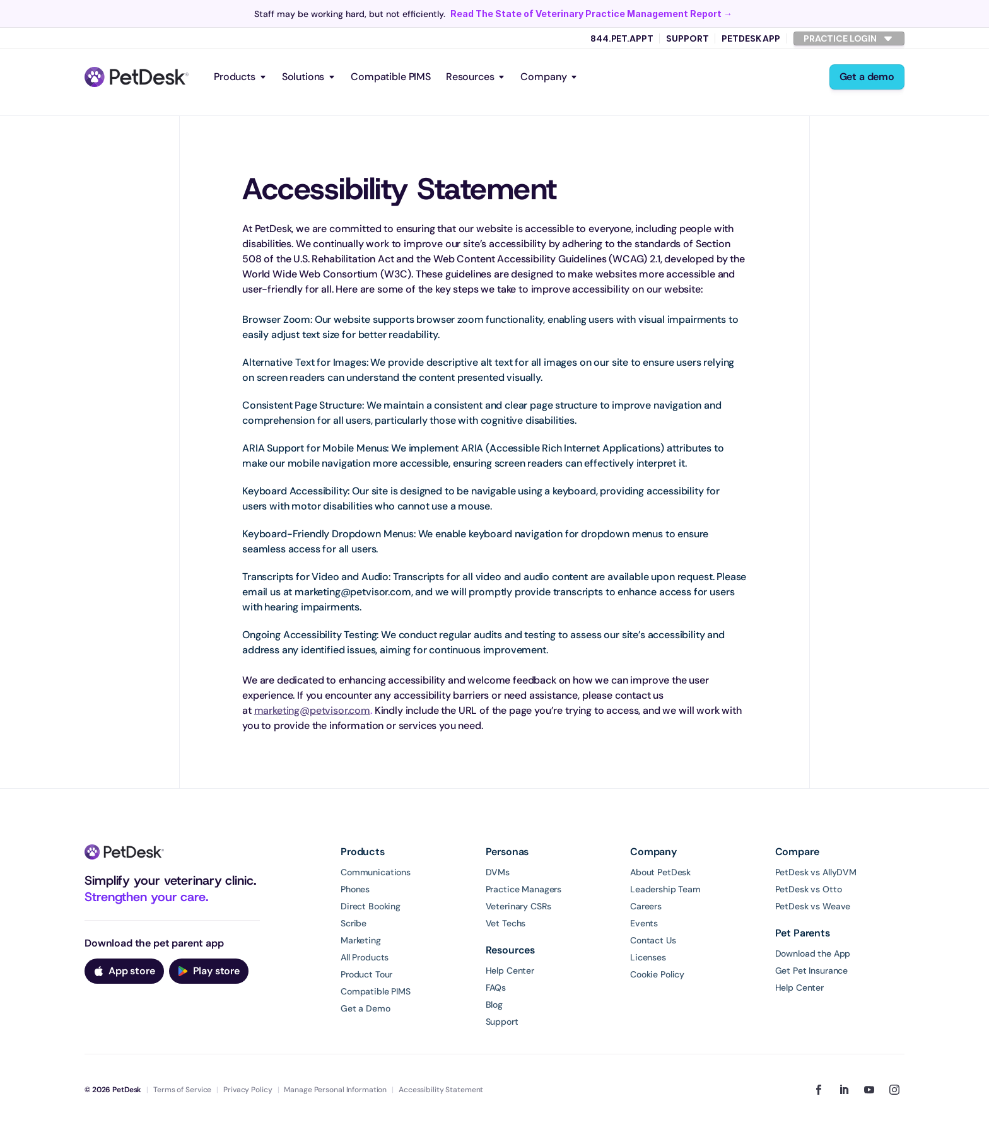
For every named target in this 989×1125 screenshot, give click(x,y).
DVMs (498, 872)
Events (644, 923)
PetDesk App (751, 38)
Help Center (510, 970)
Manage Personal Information (335, 1090)
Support (687, 38)
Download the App (813, 953)
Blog (494, 1004)
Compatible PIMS (391, 76)
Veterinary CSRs (518, 906)
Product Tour (366, 974)
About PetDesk (660, 872)
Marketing (361, 940)
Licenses (648, 957)
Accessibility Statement (441, 1090)
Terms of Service (182, 1090)
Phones (355, 889)
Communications (376, 872)
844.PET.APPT (621, 38)
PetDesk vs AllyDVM (816, 872)
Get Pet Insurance (811, 970)
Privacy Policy (247, 1090)
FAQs (496, 987)
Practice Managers (524, 889)
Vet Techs (506, 923)
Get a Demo (365, 1008)
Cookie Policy (657, 974)
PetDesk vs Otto (808, 889)
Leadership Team (665, 889)
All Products (365, 957)
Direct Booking (371, 906)
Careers (646, 906)
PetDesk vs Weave (813, 906)
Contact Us (653, 940)
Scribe (353, 923)
